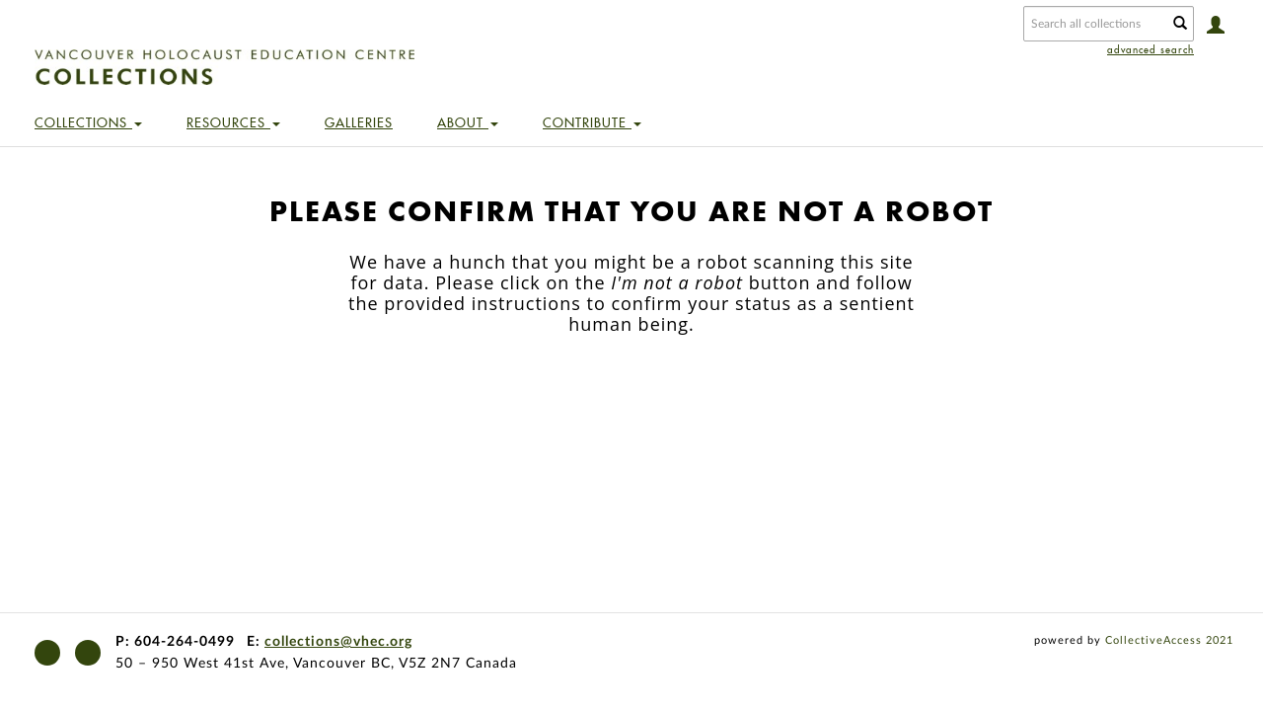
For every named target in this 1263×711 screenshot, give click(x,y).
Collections (88, 122)
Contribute (592, 122)
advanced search (1150, 49)
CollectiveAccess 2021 (1169, 640)
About (467, 122)
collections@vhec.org (338, 642)
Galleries (359, 122)
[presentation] (631, 396)
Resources (233, 122)
